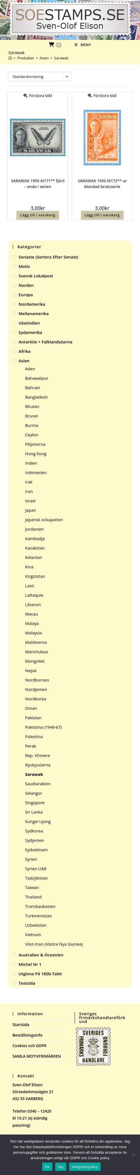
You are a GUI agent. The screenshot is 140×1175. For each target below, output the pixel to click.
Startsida (20, 1024)
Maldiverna (36, 642)
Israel (30, 500)
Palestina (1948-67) (43, 727)
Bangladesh (36, 397)
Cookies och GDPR (29, 1045)
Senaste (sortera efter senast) (48, 257)
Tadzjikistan (36, 878)
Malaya (32, 623)
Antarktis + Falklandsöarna (45, 342)
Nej (60, 1167)
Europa (26, 294)
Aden (30, 368)
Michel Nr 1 (30, 964)
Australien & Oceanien (41, 955)
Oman (31, 708)
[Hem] (10, 57)
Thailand (33, 897)
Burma (31, 425)
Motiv (24, 266)
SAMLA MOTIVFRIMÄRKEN (36, 1056)
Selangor (33, 793)
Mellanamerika (34, 313)
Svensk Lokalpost (36, 275)
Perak (30, 746)
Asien (24, 360)
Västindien (29, 323)
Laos (29, 585)
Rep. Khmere (37, 755)
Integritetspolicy (85, 1167)
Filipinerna (35, 444)
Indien (31, 463)
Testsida (27, 983)
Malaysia (33, 632)
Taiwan (32, 887)
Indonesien (36, 472)
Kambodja (35, 538)
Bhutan (32, 406)
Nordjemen (36, 689)
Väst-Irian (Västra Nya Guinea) (54, 944)
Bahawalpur (37, 378)
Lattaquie (34, 595)
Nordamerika (32, 304)
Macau (31, 614)
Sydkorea (34, 831)
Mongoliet (35, 661)
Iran (29, 491)
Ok (47, 1167)
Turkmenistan (38, 915)
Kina (29, 566)
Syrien (31, 859)
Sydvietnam (36, 849)
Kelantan (33, 557)
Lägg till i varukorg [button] (37, 215)
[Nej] (133, 1155)
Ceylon (31, 434)
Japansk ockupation (44, 519)
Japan (30, 510)
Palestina (34, 736)
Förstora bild (38, 95)
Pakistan (33, 717)
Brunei (31, 416)
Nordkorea (35, 699)
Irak (29, 482)
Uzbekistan (36, 925)
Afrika (24, 351)
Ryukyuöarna (38, 765)
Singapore (35, 802)
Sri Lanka (34, 812)
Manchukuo (36, 651)
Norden (26, 285)
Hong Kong (36, 453)
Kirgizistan (35, 576)
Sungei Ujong (38, 821)
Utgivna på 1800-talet (40, 973)
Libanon (33, 604)
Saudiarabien (38, 783)
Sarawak (61, 57)
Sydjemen (34, 840)
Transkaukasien (40, 906)
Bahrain (32, 387)
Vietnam (33, 934)
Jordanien (34, 529)
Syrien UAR (36, 868)
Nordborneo (37, 680)
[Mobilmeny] (82, 45)
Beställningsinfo (27, 1035)
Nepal (31, 670)
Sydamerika (30, 332)
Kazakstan (35, 548)
